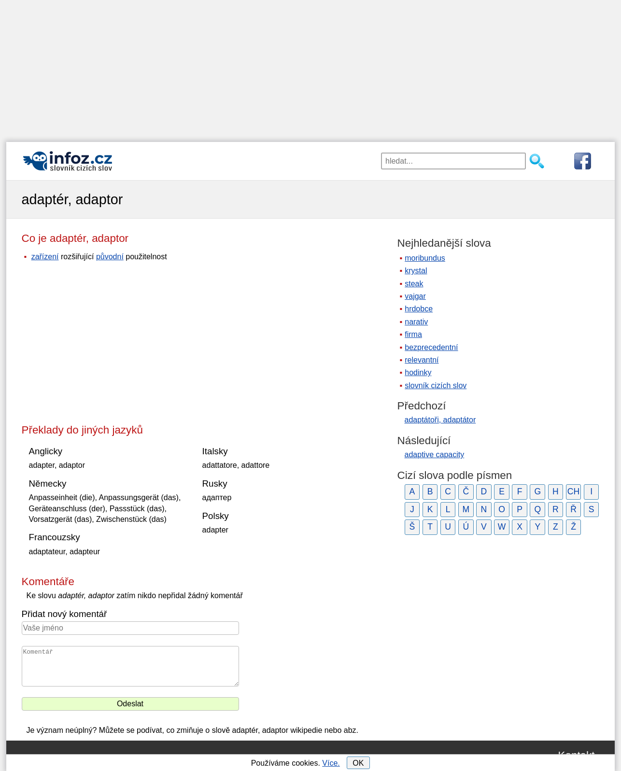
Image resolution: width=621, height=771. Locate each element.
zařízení (45, 256)
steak (414, 284)
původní (110, 256)
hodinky (418, 372)
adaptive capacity (435, 454)
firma (413, 334)
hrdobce (419, 309)
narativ (416, 322)
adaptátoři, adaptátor (440, 420)
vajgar (415, 296)
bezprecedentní (431, 347)
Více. (330, 763)
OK (358, 763)
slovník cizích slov (435, 385)
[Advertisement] (310, 67)
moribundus (425, 258)
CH (573, 491)
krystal (416, 270)
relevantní (421, 360)
